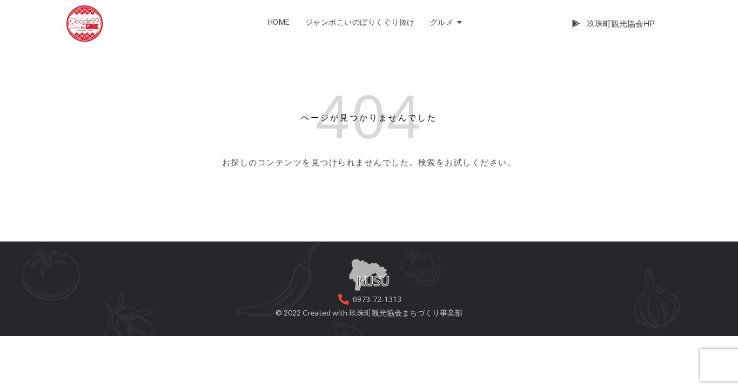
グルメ (443, 22)
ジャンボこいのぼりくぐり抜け (360, 22)
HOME (279, 22)
